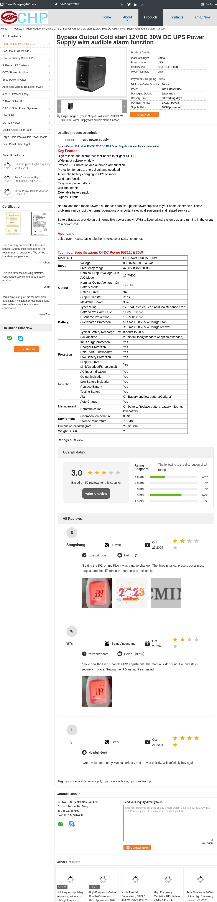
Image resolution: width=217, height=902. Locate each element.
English (211, 4)
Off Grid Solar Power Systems (19, 108)
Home (106, 17)
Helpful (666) (98, 753)
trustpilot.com (98, 555)
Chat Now (202, 17)
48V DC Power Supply (15, 94)
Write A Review (96, 493)
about (127, 17)
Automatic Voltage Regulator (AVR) (22, 86)
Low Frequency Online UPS (18, 58)
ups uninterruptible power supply (83, 781)
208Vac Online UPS (13, 101)
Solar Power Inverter (14, 79)
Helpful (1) (131, 555)
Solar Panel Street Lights (16, 144)
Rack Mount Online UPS (16, 51)
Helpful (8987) (134, 654)
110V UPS (8, 115)
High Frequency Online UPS (42, 28)
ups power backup (140, 781)
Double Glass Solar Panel (17, 129)
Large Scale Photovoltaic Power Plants (24, 137)
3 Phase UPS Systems (15, 65)
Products (151, 17)
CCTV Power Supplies (15, 72)
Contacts (176, 17)
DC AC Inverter (11, 122)
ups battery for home (116, 781)
